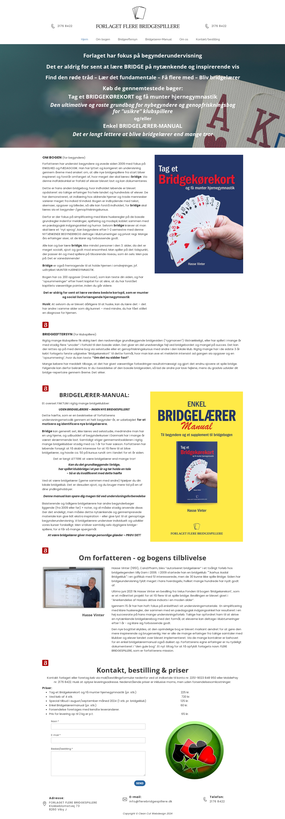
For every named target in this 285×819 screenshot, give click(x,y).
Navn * (55, 721)
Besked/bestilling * (62, 748)
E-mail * (56, 735)
